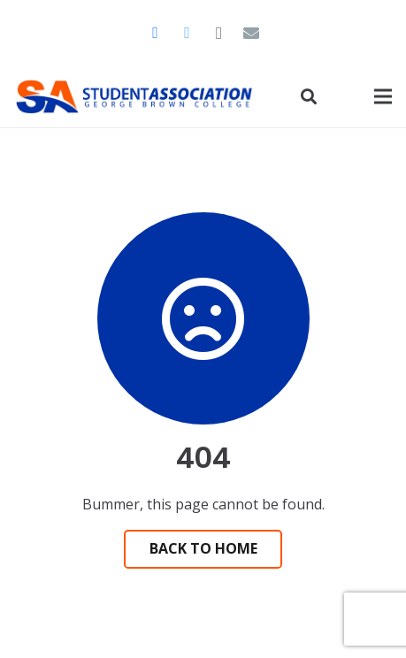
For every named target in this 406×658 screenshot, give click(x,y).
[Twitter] (187, 33)
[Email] (251, 33)
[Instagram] (219, 33)
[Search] (308, 96)
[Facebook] (156, 33)
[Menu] (383, 96)
